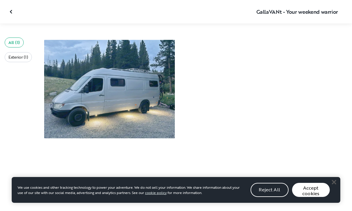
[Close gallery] (12, 12)
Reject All (269, 192)
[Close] (333, 185)
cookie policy (156, 195)
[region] (176, 193)
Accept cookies (310, 193)
